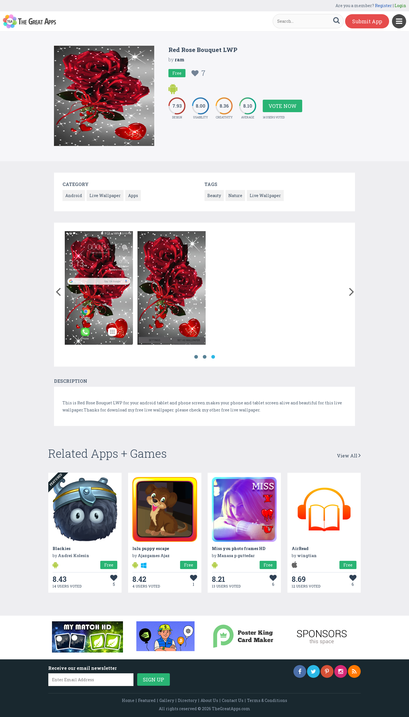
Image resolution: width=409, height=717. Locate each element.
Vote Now (282, 106)
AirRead (300, 548)
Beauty (214, 195)
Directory (187, 700)
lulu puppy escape (150, 548)
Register (383, 5)
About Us (209, 700)
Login (400, 5)
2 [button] (204, 357)
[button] (58, 290)
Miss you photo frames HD (238, 548)
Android (73, 195)
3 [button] (213, 357)
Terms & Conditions (267, 700)
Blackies (61, 548)
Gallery (166, 700)
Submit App (367, 21)
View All (349, 456)
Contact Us (232, 700)
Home (128, 700)
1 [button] (196, 357)
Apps (133, 195)
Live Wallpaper (105, 195)
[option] (98, 289)
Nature (235, 195)
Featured (147, 700)
